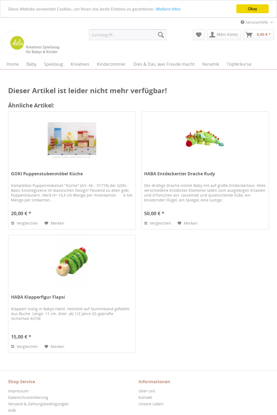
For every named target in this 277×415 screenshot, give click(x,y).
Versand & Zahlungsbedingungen (38, 403)
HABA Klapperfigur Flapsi (38, 297)
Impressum (18, 390)
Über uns (146, 390)
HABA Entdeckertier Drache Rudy (179, 174)
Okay (252, 9)
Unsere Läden (151, 403)
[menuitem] (128, 34)
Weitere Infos (168, 9)
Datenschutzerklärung (28, 397)
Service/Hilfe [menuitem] (255, 22)
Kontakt (145, 397)
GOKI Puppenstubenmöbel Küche (47, 174)
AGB (12, 410)
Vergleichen (24, 223)
